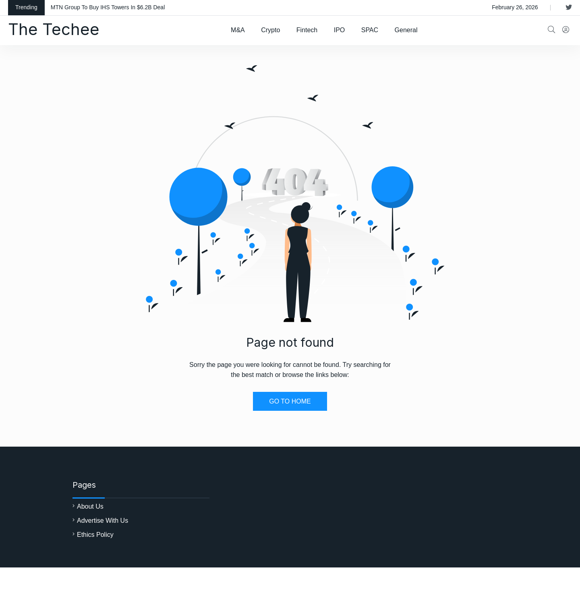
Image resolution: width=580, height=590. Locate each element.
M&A (238, 30)
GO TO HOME (290, 401)
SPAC (369, 30)
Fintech (306, 30)
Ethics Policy (95, 534)
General (406, 30)
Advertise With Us (102, 520)
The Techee (53, 29)
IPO (339, 30)
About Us (90, 506)
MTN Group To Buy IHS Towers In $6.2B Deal (108, 7)
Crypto (270, 30)
